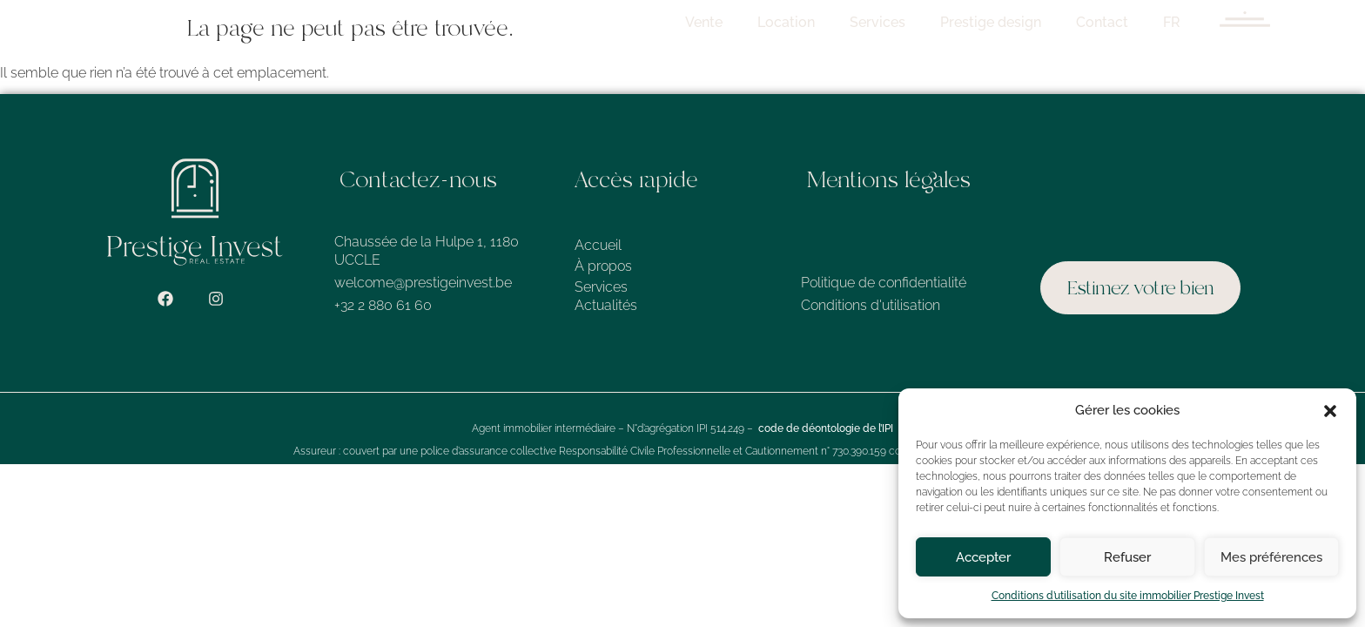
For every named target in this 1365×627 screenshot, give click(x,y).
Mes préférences (1271, 557)
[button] (1330, 411)
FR (1190, 22)
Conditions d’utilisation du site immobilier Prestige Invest (1128, 596)
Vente (722, 22)
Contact (1120, 22)
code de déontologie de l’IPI (825, 428)
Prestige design (1008, 22)
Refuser (1127, 557)
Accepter (983, 557)
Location (804, 22)
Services (896, 22)
